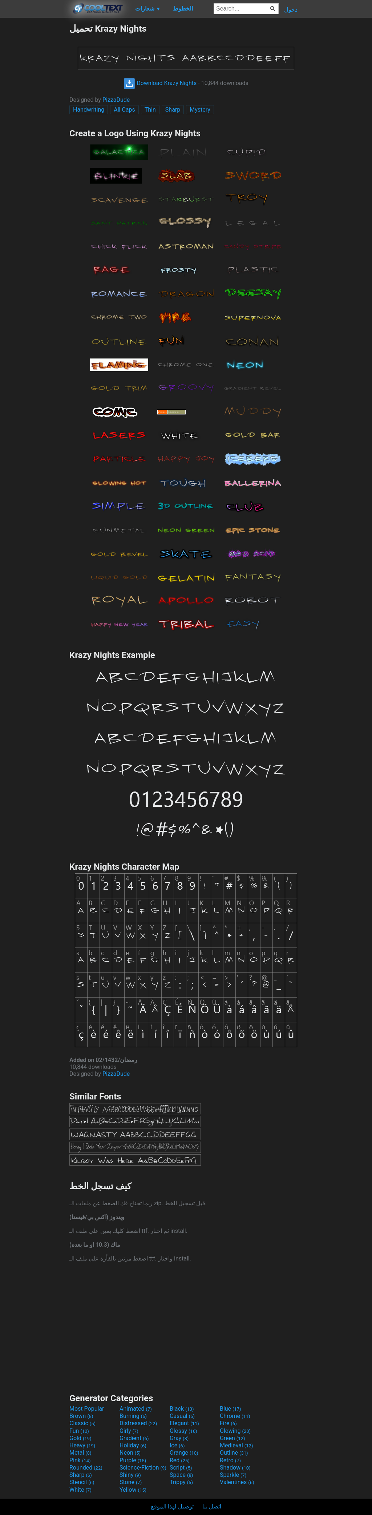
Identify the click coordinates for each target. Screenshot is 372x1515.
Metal (80, 1452)
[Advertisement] (34, 132)
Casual (182, 1415)
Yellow (133, 1489)
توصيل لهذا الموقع (172, 1506)
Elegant (184, 1423)
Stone (131, 1482)
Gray (179, 1438)
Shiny (130, 1474)
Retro (230, 1460)
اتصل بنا (211, 1506)
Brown (81, 1415)
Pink (80, 1460)
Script (181, 1467)
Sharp (172, 109)
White (80, 1489)
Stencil (81, 1482)
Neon (130, 1452)
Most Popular (86, 1408)
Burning (133, 1415)
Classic (82, 1423)
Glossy (183, 1430)
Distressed (138, 1423)
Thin (150, 109)
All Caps (124, 109)
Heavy (82, 1445)
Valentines (237, 1482)
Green (232, 1438)
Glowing (235, 1430)
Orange (184, 1452)
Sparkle (233, 1474)
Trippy (181, 1482)
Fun (79, 1430)
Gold (80, 1438)
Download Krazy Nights (160, 83)
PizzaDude (116, 99)
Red (180, 1460)
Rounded (85, 1467)
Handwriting (88, 109)
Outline (234, 1452)
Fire (228, 1423)
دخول (291, 9)
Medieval (236, 1445)
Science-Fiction (143, 1467)
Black (182, 1408)
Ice (177, 1445)
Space (181, 1474)
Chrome (235, 1415)
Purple (133, 1460)
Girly (129, 1430)
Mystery (200, 109)
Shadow (235, 1467)
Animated (136, 1408)
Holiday (133, 1445)
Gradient (134, 1438)
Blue (230, 1408)
